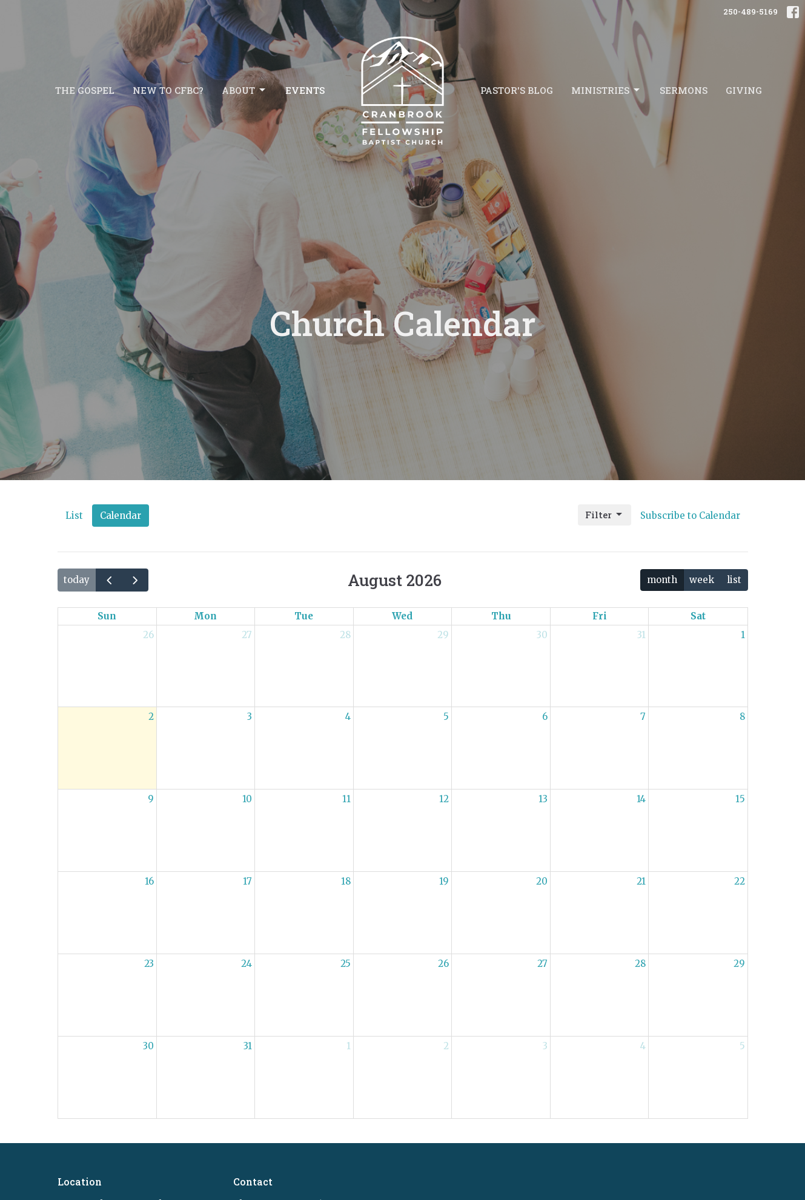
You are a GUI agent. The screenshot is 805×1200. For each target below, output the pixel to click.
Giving (744, 90)
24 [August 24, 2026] (246, 963)
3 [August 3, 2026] (249, 716)
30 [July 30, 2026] (542, 635)
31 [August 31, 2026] (247, 1046)
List (74, 515)
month (662, 579)
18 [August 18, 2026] (346, 881)
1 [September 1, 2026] (348, 1046)
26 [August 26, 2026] (443, 963)
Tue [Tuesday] (303, 616)
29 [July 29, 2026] (443, 635)
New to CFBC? (168, 90)
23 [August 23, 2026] (149, 963)
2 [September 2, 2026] (446, 1046)
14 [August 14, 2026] (641, 799)
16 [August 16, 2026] (149, 881)
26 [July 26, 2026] (148, 635)
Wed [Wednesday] (402, 616)
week (701, 579)
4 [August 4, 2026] (348, 716)
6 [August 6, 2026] (545, 716)
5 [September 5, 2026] (742, 1046)
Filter (604, 515)
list (734, 579)
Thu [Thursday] (501, 616)
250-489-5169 (750, 11)
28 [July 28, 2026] (345, 635)
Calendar (120, 515)
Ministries (606, 90)
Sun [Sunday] (107, 616)
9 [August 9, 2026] (151, 799)
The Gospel (84, 90)
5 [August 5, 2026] (446, 716)
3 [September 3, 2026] (545, 1046)
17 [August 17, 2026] (247, 881)
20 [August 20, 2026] (542, 881)
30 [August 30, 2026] (148, 1046)
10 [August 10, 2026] (247, 799)
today (77, 579)
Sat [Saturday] (698, 616)
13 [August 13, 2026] (543, 799)
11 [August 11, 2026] (346, 799)
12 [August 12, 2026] (444, 799)
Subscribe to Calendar (690, 515)
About (244, 90)
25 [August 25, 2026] (345, 963)
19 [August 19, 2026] (444, 881)
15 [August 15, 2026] (740, 799)
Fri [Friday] (599, 616)
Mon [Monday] (205, 616)
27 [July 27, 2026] (247, 635)
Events (305, 90)
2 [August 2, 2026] (151, 716)
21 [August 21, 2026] (641, 881)
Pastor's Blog (516, 90)
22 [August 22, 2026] (739, 881)
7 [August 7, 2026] (643, 716)
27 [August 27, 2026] (542, 963)
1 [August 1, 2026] (743, 635)
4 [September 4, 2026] (643, 1046)
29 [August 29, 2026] (739, 963)
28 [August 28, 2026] (640, 963)
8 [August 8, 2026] (742, 716)
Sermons (683, 90)
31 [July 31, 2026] (641, 635)
